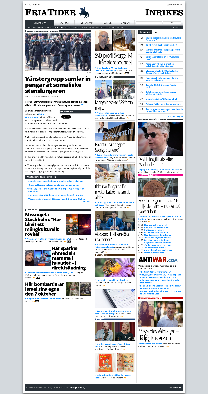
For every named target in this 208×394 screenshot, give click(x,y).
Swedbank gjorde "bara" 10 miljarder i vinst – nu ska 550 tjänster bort (159, 206)
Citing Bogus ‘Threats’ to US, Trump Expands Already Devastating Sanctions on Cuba (160, 276)
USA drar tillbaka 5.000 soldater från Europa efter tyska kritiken (162, 72)
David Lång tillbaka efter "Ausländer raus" (162, 58)
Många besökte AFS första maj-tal (161, 99)
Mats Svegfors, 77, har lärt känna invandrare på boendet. (111, 69)
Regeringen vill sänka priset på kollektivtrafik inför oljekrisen (160, 65)
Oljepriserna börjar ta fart (155, 225)
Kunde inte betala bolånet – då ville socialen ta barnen (162, 79)
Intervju (48, 27)
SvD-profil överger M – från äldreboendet (113, 58)
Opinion (125, 22)
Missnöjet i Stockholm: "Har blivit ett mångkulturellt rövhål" (43, 224)
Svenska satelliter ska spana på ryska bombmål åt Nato (163, 51)
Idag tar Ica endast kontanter (157, 242)
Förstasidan (40, 22)
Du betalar (101, 27)
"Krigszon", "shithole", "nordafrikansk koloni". (48, 239)
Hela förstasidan (35, 27)
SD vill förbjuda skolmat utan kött (161, 45)
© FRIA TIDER (85, 72)
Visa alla (86, 201)
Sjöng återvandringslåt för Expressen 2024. (159, 169)
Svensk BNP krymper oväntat (157, 237)
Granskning (117, 27)
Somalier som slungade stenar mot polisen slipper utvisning (55, 181)
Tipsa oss (177, 27)
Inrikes (68, 27)
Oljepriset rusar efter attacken (157, 235)
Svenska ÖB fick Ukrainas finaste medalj (161, 86)
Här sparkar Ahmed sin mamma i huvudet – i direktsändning (69, 258)
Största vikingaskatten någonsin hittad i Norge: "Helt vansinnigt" (164, 110)
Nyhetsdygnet (176, 116)
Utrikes (76, 27)
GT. (82, 105)
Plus (155, 32)
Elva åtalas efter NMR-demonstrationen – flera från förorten (55, 195)
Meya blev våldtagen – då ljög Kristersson (158, 334)
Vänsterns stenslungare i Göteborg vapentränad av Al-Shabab (56, 199)
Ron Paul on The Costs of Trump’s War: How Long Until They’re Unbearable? (160, 287)
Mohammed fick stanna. (151, 343)
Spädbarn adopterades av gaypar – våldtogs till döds (161, 93)
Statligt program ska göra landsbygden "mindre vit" (163, 39)
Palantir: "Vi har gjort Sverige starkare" (163, 104)
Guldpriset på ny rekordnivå (156, 227)
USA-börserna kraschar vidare (157, 245)
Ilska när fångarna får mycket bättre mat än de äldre (112, 192)
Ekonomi (64, 22)
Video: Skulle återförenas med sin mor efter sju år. (50, 272)
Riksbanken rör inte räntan (156, 232)
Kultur (107, 22)
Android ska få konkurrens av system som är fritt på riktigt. (113, 312)
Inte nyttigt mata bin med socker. (112, 280)
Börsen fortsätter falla (154, 252)
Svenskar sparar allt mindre (156, 240)
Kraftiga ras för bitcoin (154, 230)
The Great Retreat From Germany (155, 272)
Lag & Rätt (58, 27)
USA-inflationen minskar (155, 247)
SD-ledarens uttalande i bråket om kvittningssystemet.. (111, 245)
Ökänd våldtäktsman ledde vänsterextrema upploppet (53, 185)
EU (109, 27)
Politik (84, 27)
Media (91, 27)
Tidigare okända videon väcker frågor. (44, 298)
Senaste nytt (146, 31)
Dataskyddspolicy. (77, 387)
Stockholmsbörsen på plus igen (158, 250)
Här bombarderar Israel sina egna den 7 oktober (44, 289)
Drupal (178, 387)
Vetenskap (87, 22)
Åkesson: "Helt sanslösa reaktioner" (112, 236)
